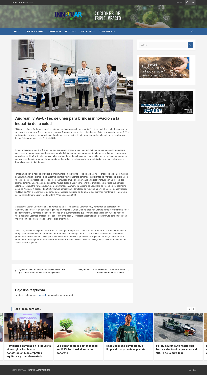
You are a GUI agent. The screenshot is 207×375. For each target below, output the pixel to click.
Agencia (54, 31)
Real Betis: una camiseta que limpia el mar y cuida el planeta (125, 347)
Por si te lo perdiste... (28, 309)
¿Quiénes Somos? (34, 31)
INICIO (17, 31)
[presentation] (189, 309)
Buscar (190, 45)
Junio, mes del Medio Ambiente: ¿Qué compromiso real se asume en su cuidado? (101, 271)
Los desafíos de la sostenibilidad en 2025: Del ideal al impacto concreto (77, 349)
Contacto (179, 2)
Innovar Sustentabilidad (39, 370)
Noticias (70, 31)
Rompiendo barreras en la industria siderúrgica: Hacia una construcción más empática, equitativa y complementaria (29, 351)
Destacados (87, 31)
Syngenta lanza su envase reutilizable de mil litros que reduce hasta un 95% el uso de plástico (42, 271)
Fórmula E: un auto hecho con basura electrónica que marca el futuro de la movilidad (176, 349)
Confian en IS (107, 31)
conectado (42, 295)
